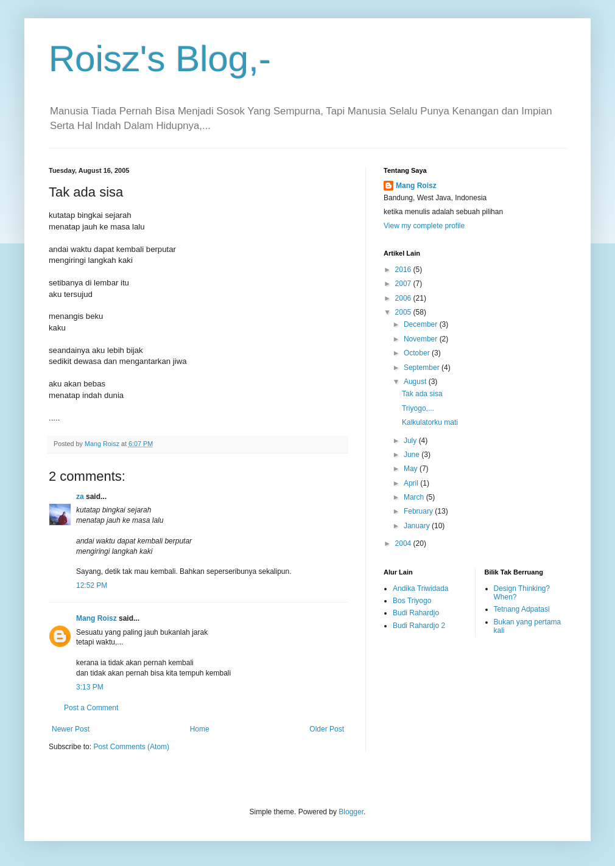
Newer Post (71, 729)
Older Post (326, 729)
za (80, 496)
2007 (404, 283)
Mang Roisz (96, 618)
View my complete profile (424, 226)
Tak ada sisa (422, 393)
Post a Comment (91, 708)
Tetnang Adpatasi (522, 609)
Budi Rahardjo (416, 613)
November (422, 339)
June (412, 454)
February (419, 511)
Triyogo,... (418, 408)
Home (199, 729)
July (411, 440)
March (415, 497)
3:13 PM (90, 687)
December (422, 324)
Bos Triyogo (412, 600)
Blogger (351, 812)
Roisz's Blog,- (160, 58)
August (416, 381)
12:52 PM (91, 585)
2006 (404, 298)
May (412, 468)
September (422, 367)
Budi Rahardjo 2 (419, 625)
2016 (404, 269)
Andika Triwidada (420, 588)
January (418, 526)
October (418, 353)
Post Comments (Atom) (131, 746)
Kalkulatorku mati (430, 422)
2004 (404, 543)
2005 (404, 312)
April (412, 483)
